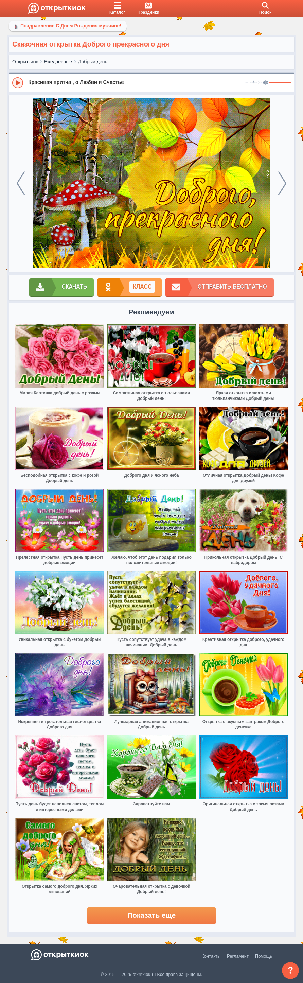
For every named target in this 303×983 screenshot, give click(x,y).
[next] (282, 183)
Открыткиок (25, 61)
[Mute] (265, 82)
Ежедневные (58, 61)
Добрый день (92, 61)
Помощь (263, 956)
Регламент (238, 956)
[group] (151, 82)
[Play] (17, 82)
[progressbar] (280, 82)
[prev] (21, 183)
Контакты (210, 956)
